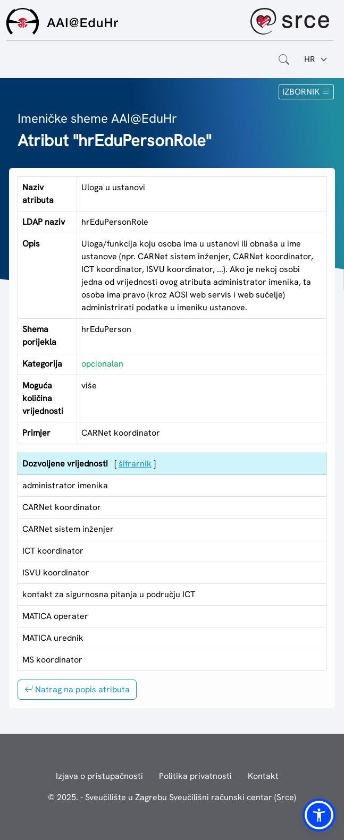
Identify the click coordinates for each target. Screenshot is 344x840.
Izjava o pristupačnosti (99, 776)
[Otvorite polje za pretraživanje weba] (284, 59)
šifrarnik (135, 463)
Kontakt (263, 776)
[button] (319, 815)
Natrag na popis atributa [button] (77, 689)
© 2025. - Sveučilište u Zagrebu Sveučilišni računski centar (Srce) (172, 797)
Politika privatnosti (195, 776)
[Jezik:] (316, 59)
